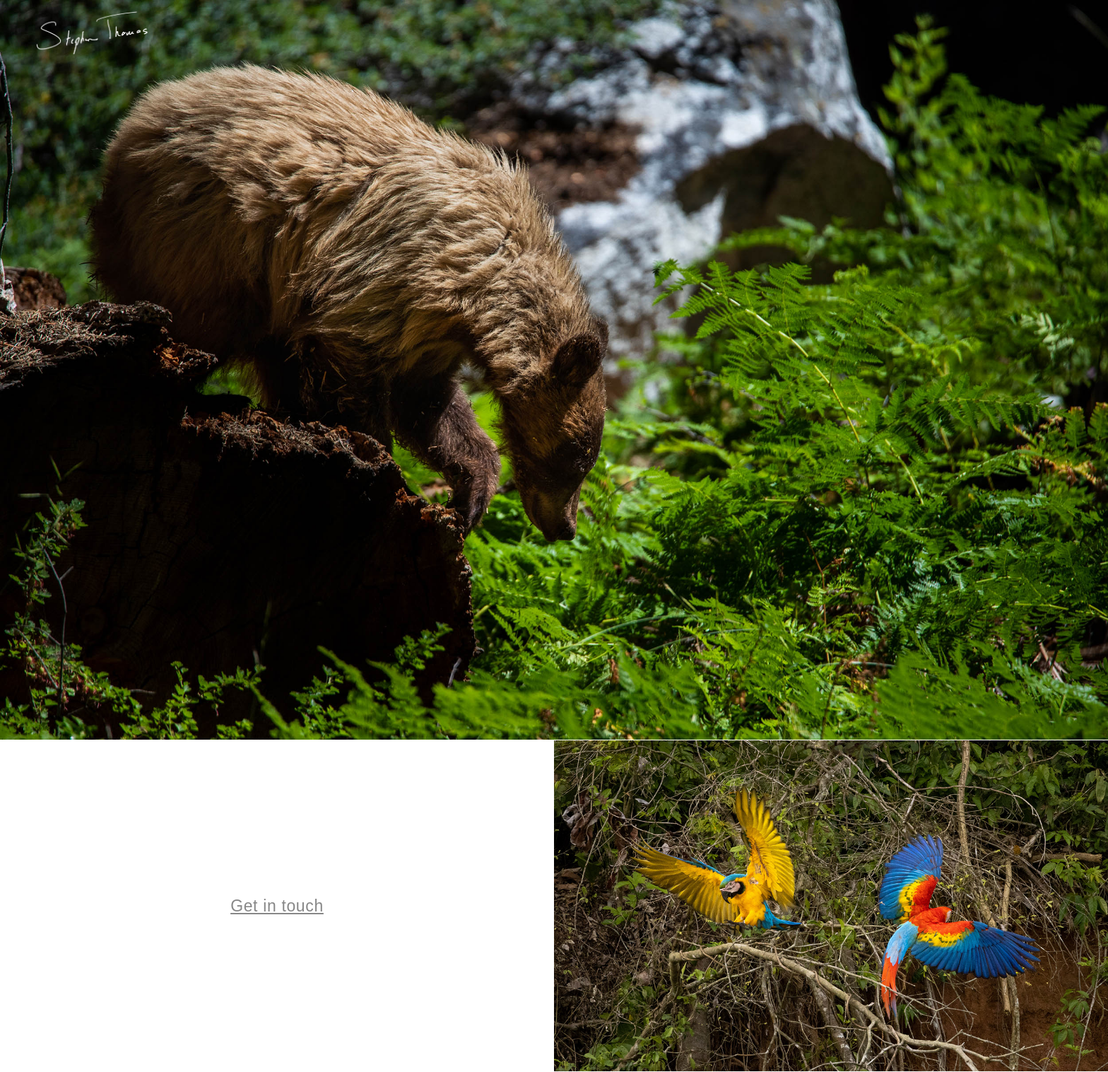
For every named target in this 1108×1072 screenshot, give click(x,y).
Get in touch (277, 906)
